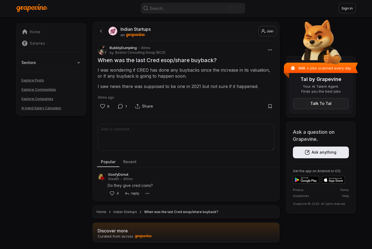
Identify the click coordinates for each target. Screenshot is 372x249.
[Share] (144, 106)
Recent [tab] (130, 161)
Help (345, 196)
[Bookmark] (269, 106)
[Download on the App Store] (333, 180)
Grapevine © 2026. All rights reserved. (319, 204)
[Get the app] (321, 152)
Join (267, 31)
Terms (344, 190)
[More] (269, 49)
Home (101, 212)
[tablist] (186, 162)
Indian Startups (125, 212)
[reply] (131, 193)
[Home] (32, 8)
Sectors (51, 62)
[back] (100, 31)
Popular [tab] (108, 161)
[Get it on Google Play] (306, 180)
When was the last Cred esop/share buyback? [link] (181, 212)
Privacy (298, 190)
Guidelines (301, 196)
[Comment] (122, 106)
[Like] (104, 106)
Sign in (347, 8)
